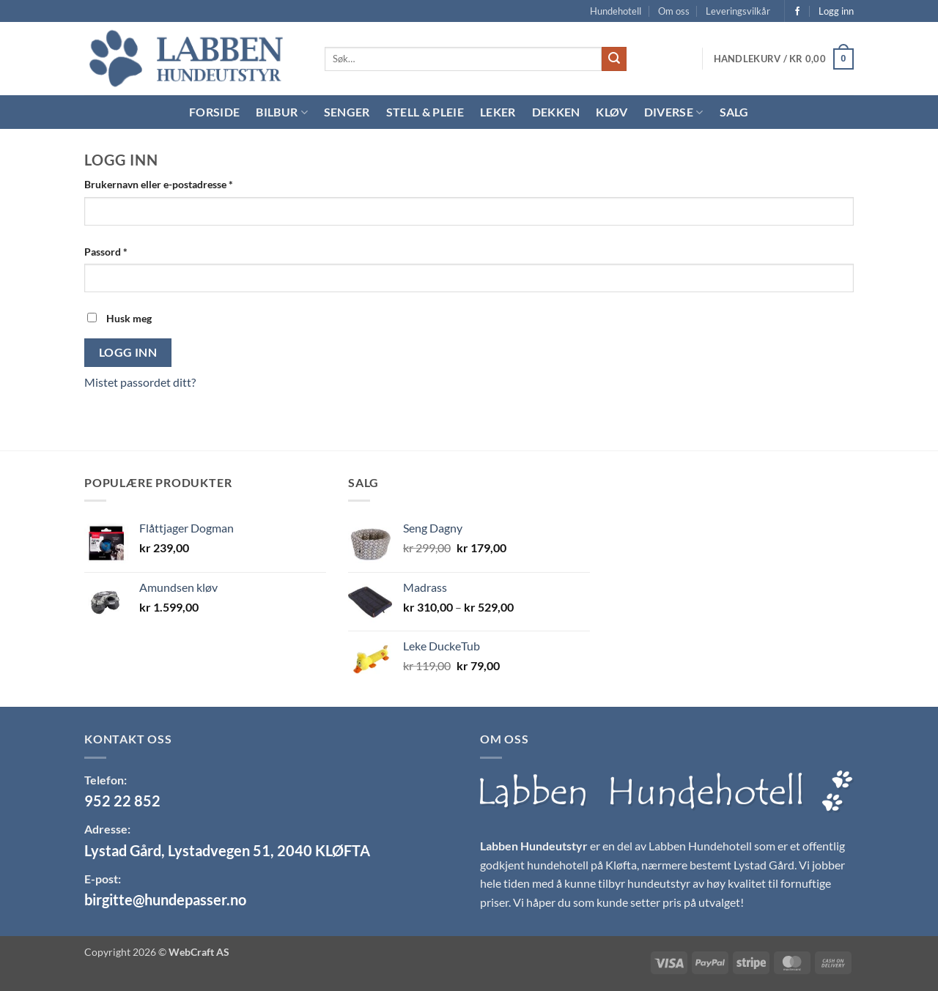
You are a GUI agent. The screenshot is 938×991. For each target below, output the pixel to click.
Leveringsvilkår (738, 11)
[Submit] (614, 59)
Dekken (556, 112)
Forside (214, 112)
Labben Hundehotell (700, 846)
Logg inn (128, 352)
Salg (734, 112)
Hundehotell (615, 11)
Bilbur (281, 112)
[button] (784, 59)
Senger (347, 112)
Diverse (674, 112)
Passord (124, 250)
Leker (498, 112)
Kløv (611, 112)
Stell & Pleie (425, 112)
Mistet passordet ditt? (140, 382)
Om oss (674, 11)
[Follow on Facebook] (797, 12)
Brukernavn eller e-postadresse (177, 183)
